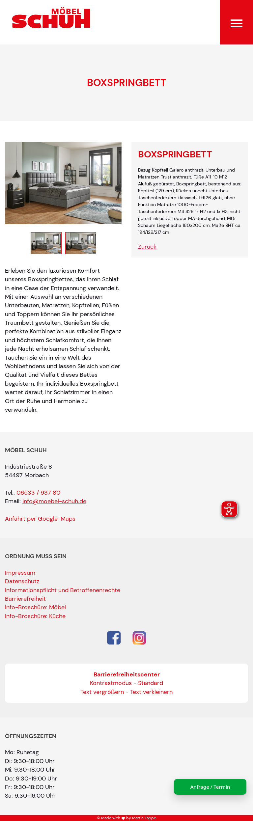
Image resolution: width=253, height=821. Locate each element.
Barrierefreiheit (25, 598)
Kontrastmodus (111, 683)
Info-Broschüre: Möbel (35, 607)
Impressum (20, 572)
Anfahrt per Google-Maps (40, 518)
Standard (150, 683)
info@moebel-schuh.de (54, 501)
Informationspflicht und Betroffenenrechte (62, 590)
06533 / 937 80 (38, 492)
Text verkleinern (151, 692)
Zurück (147, 246)
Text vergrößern (102, 692)
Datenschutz (22, 581)
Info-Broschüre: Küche (35, 616)
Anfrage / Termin (210, 786)
